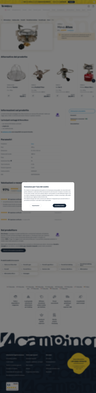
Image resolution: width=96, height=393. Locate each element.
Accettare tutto (59, 205)
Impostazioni (35, 205)
